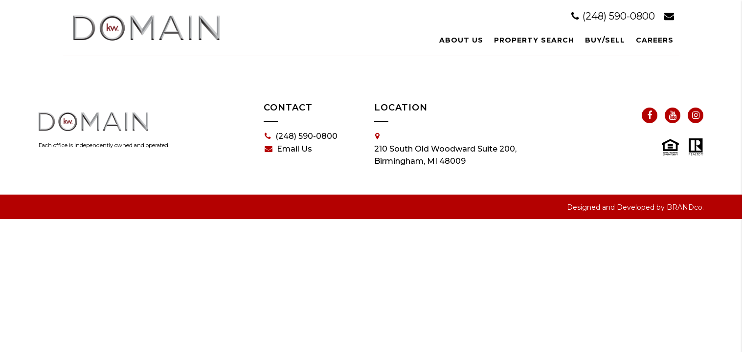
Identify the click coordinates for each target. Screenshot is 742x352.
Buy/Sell (605, 40)
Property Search (534, 40)
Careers (655, 40)
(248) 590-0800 (614, 16)
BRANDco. (685, 207)
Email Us (288, 149)
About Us (461, 40)
